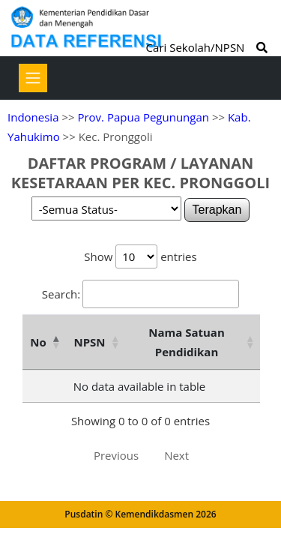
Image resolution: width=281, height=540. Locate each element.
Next (176, 455)
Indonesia (32, 117)
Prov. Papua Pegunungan (143, 117)
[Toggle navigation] (33, 78)
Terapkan (217, 209)
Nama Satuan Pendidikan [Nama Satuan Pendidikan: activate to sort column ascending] (186, 342)
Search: (140, 294)
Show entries (140, 256)
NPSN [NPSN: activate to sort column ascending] (89, 342)
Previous (116, 455)
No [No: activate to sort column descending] (38, 342)
